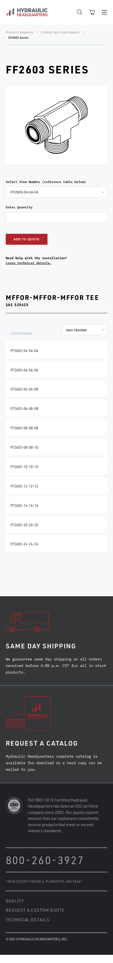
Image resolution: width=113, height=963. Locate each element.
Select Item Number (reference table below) (46, 182)
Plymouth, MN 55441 (64, 881)
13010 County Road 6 (25, 881)
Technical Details (28, 919)
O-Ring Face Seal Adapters (60, 32)
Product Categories (19, 32)
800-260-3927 (45, 860)
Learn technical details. (29, 263)
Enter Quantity (19, 207)
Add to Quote (27, 239)
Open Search (79, 12)
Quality (15, 900)
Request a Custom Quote (35, 910)
